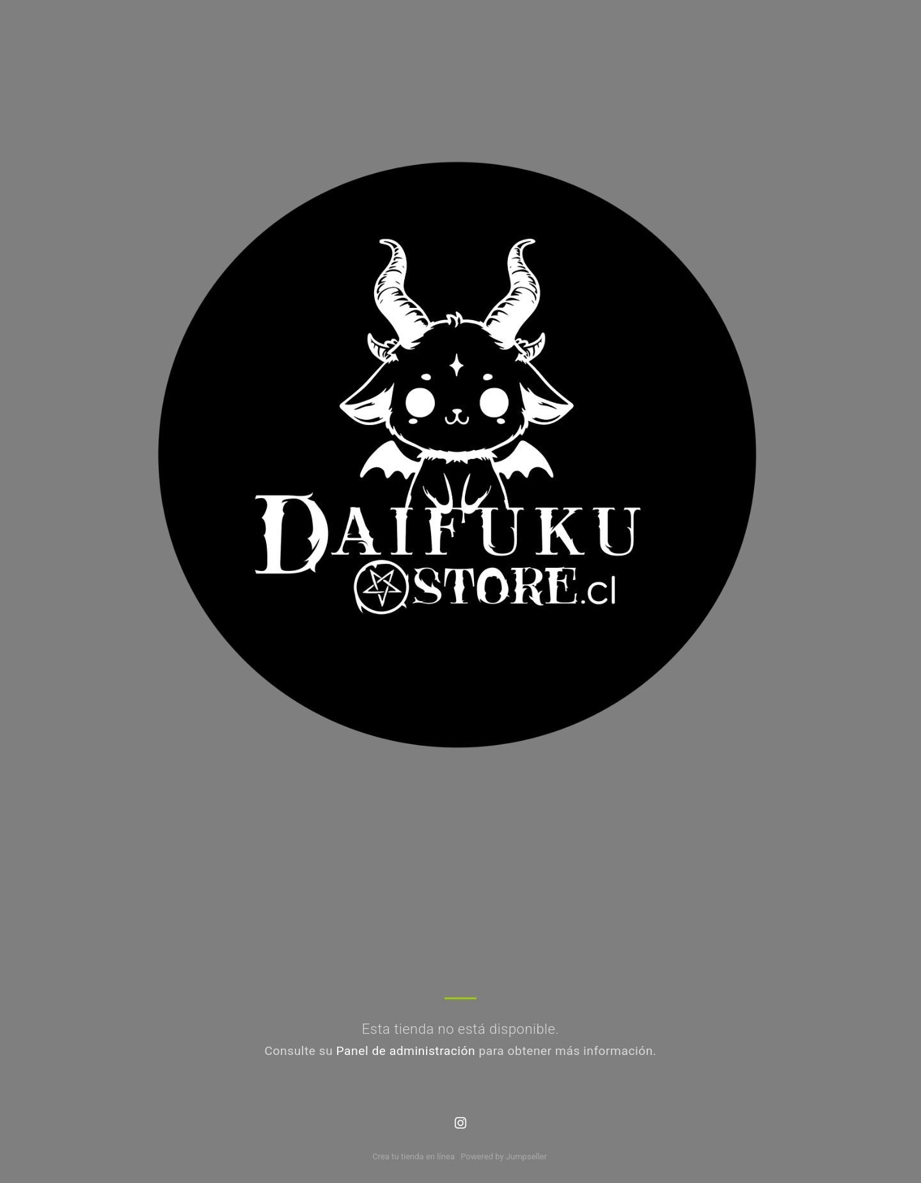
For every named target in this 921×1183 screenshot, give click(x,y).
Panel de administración (406, 1050)
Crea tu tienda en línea (414, 1156)
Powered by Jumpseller (503, 1156)
